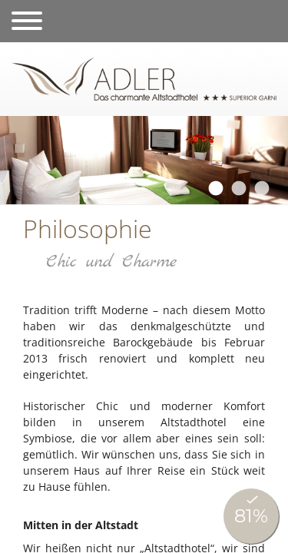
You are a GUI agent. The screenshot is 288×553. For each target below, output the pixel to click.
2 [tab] (238, 189)
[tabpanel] (144, 160)
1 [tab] (215, 189)
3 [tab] (261, 189)
